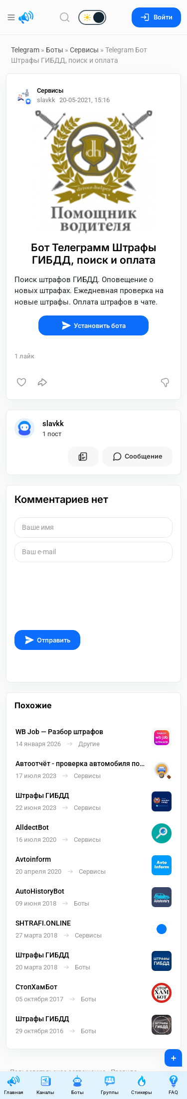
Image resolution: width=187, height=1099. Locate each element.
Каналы (45, 1085)
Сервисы (84, 50)
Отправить (47, 640)
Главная (13, 1085)
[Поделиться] (42, 382)
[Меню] (12, 17)
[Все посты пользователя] (83, 457)
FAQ (174, 1085)
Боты (54, 50)
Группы (110, 1085)
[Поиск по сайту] (64, 17)
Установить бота (93, 325)
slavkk (53, 423)
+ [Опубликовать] (167, 1054)
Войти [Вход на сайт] (156, 17)
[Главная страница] (25, 17)
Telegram (25, 50)
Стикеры (141, 1085)
